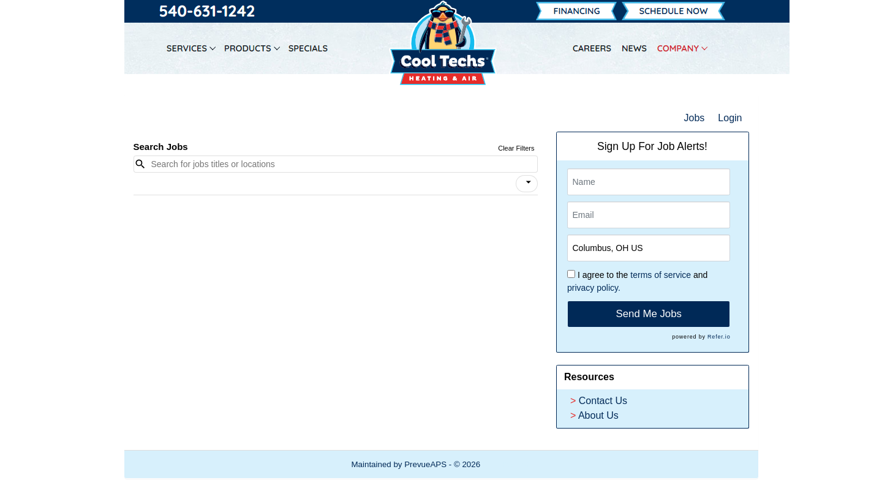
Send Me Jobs (649, 314)
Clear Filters (516, 148)
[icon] (528, 182)
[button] (527, 183)
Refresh (516, 464)
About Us (598, 415)
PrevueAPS (425, 464)
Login (730, 118)
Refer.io (718, 337)
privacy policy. (593, 288)
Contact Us (603, 400)
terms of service (660, 275)
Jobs (694, 118)
